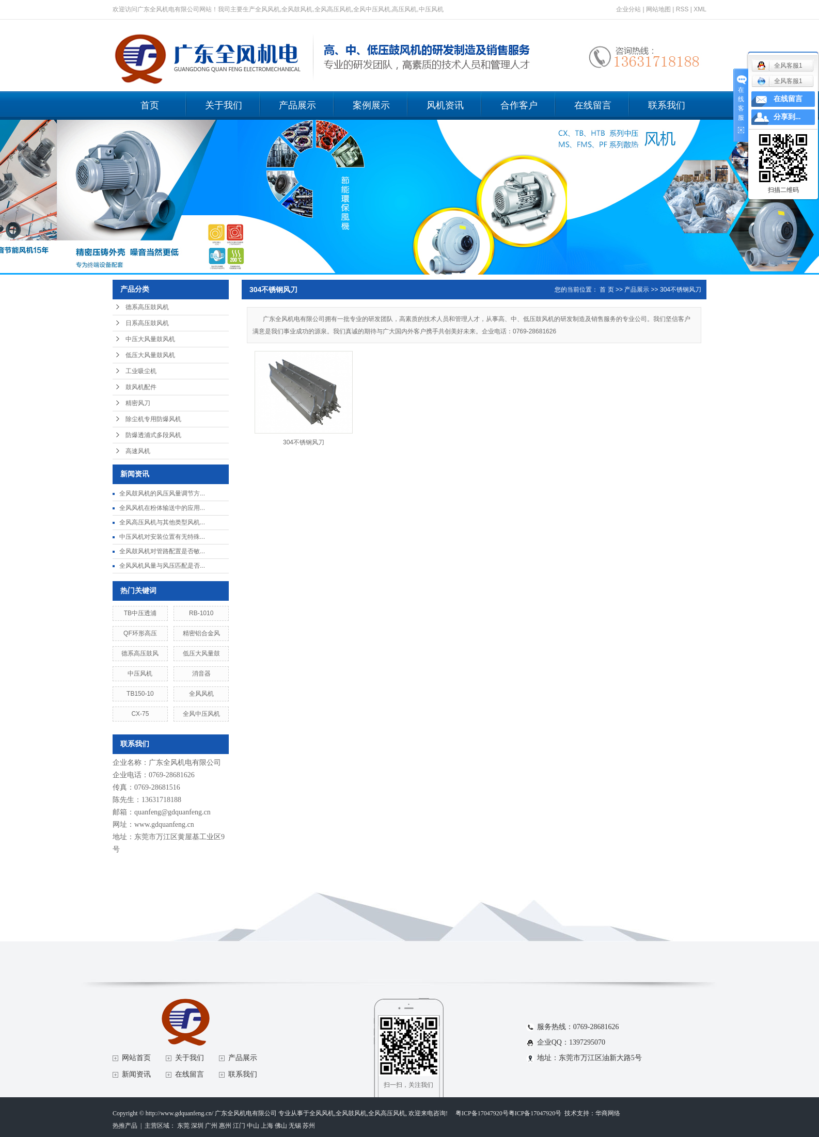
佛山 (281, 1125)
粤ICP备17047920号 (482, 1113)
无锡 (295, 1125)
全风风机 (201, 693)
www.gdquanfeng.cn (164, 824)
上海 (267, 1125)
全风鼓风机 (351, 1113)
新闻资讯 (136, 1074)
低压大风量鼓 (201, 653)
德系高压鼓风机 (147, 307)
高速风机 (137, 451)
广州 (211, 1125)
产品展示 (297, 105)
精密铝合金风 (201, 633)
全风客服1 (779, 81)
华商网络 (607, 1113)
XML (700, 9)
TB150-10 (140, 693)
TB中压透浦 (140, 613)
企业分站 (628, 9)
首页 (149, 105)
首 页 (606, 289)
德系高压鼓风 (140, 653)
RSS (682, 9)
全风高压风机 (386, 1113)
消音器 (201, 673)
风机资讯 (445, 105)
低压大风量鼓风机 (150, 355)
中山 (253, 1125)
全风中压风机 (201, 713)
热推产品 (125, 1125)
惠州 (225, 1125)
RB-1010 (201, 613)
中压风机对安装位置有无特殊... (162, 536)
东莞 (183, 1125)
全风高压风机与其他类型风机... (162, 522)
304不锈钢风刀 (680, 289)
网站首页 (136, 1058)
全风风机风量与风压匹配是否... (162, 565)
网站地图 (658, 9)
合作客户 (519, 105)
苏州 (309, 1125)
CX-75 (140, 713)
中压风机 (140, 673)
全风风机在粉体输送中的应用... (162, 507)
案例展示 (371, 105)
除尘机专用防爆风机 (153, 419)
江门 (239, 1125)
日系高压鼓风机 (147, 323)
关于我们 (223, 105)
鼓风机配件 (140, 387)
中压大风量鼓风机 (150, 339)
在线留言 (592, 105)
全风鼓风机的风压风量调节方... (162, 493)
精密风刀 (137, 403)
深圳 (197, 1125)
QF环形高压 (140, 633)
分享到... (787, 117)
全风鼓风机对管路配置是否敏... (162, 551)
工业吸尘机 (140, 371)
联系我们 (666, 105)
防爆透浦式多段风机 (153, 435)
